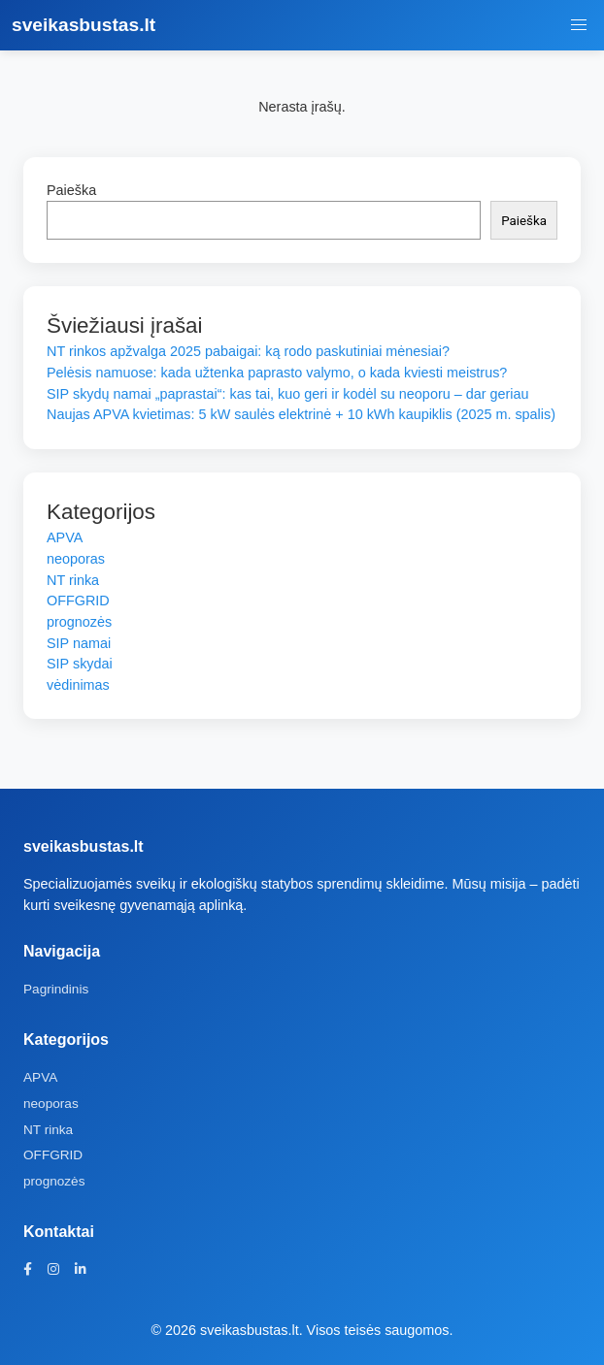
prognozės (79, 622)
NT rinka (73, 580)
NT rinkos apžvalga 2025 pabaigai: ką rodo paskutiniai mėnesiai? (248, 351)
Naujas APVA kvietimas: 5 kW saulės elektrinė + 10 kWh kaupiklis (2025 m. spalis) (301, 414)
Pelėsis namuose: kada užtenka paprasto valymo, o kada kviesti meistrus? (277, 372)
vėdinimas (78, 685)
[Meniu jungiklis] (579, 25)
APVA (65, 537)
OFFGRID (78, 600)
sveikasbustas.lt (83, 25)
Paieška (71, 190)
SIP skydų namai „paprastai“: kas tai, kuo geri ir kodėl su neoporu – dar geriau (287, 394)
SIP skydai (80, 663)
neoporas (76, 559)
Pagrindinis (55, 989)
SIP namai (79, 643)
